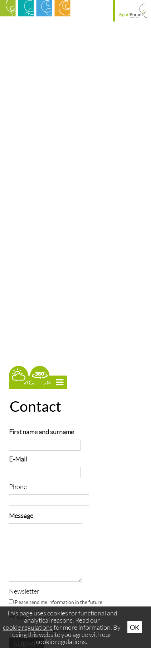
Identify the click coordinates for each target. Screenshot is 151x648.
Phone (18, 486)
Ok (134, 627)
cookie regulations (28, 627)
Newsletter (24, 591)
